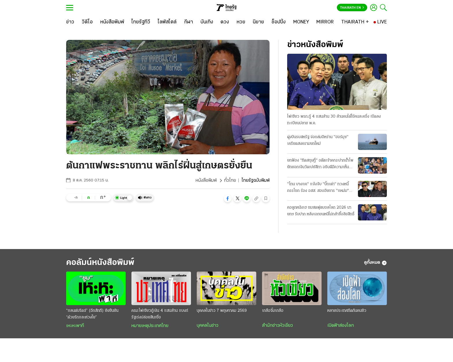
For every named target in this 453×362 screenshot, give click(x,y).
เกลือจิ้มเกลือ (272, 311)
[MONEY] (301, 22)
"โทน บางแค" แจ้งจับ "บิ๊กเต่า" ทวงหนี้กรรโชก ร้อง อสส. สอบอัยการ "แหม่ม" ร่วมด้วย (318, 188)
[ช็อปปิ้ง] (279, 22)
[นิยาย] (258, 22)
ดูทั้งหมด (375, 263)
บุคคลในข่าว (207, 325)
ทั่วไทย (230, 180)
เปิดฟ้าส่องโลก (340, 325)
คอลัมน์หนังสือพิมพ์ (100, 262)
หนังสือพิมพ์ (206, 180)
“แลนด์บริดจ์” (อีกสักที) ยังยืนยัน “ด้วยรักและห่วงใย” (92, 314)
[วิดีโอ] (87, 22)
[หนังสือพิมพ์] (112, 22)
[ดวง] (224, 22)
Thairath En (352, 8)
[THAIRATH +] (355, 22)
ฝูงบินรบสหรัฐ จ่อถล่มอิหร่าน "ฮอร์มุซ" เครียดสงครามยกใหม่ (317, 140)
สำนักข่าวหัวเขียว (277, 325)
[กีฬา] (188, 22)
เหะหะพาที (75, 326)
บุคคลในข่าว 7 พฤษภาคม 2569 (222, 311)
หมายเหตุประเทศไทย (149, 326)
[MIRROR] (325, 22)
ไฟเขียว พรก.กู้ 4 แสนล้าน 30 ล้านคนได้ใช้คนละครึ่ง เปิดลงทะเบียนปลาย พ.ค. (334, 119)
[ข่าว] (70, 22)
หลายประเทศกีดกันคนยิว (346, 311)
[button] (227, 198)
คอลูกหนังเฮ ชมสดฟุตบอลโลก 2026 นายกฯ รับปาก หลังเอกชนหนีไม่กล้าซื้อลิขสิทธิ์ (320, 210)
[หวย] (241, 22)
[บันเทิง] (206, 22)
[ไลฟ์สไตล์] (167, 22)
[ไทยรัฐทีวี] (140, 22)
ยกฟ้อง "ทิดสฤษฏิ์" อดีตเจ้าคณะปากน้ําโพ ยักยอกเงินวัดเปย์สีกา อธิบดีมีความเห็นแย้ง (320, 164)
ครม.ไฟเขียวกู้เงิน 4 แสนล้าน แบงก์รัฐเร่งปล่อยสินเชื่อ (159, 314)
